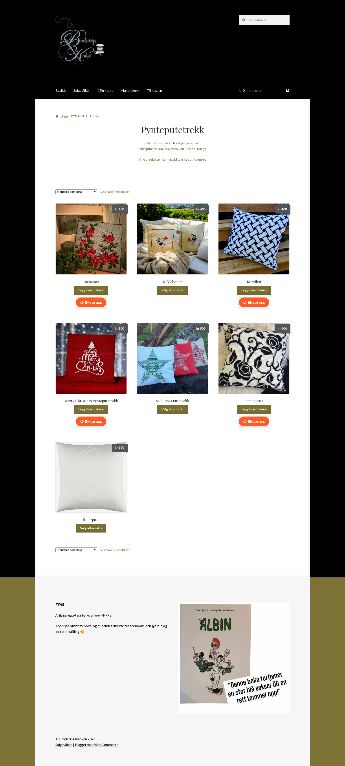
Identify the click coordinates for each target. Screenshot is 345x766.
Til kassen (154, 90)
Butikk (60, 90)
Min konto (106, 90)
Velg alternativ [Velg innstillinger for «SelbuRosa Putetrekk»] (172, 409)
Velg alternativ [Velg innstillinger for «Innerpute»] (91, 528)
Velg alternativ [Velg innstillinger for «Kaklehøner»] (172, 290)
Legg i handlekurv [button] (91, 290)
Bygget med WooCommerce (96, 744)
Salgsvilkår (81, 90)
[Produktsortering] (76, 191)
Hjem (64, 116)
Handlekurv (130, 90)
